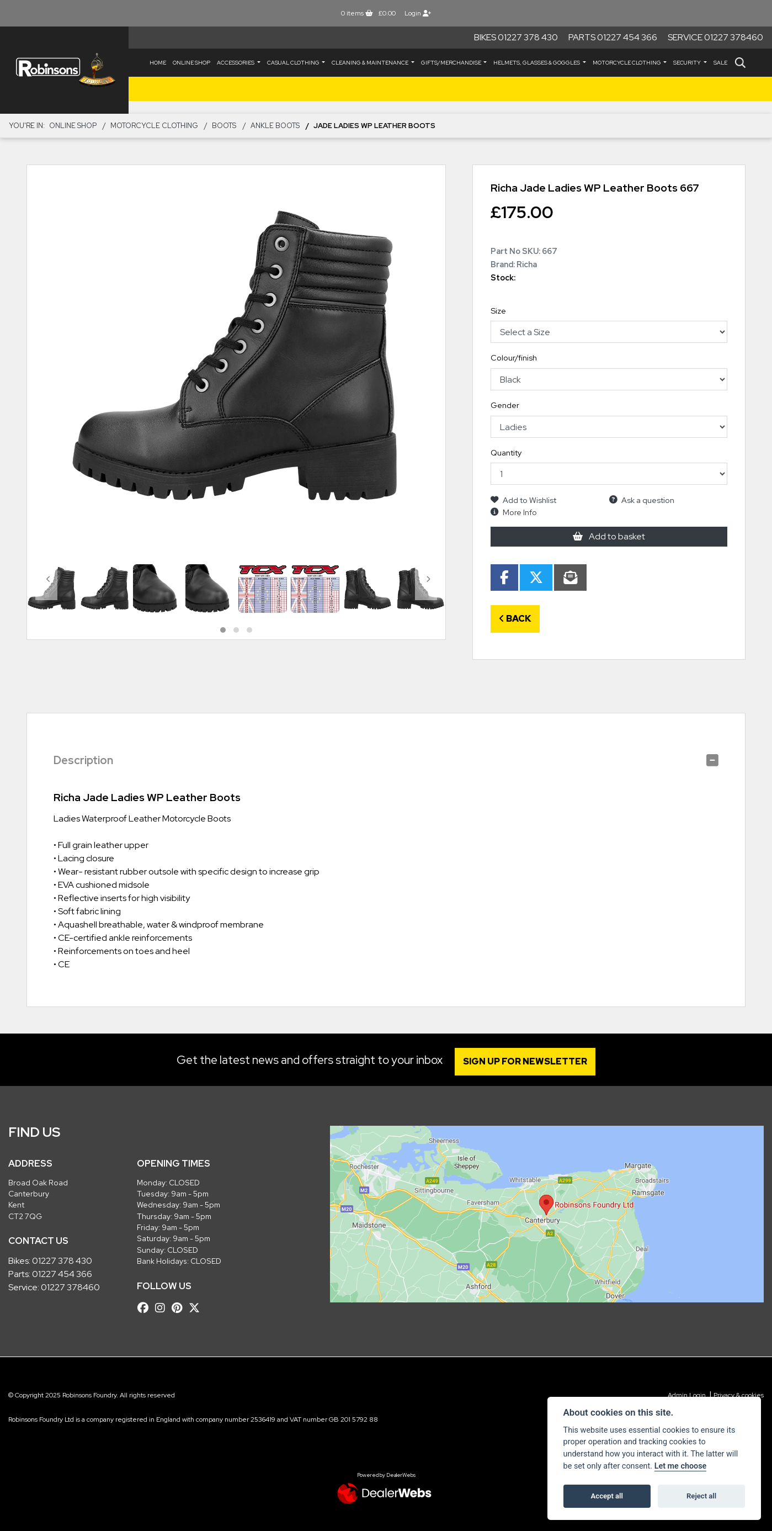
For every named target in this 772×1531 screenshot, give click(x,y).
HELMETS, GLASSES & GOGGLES (537, 62)
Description (83, 760)
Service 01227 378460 (715, 37)
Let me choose (680, 1466)
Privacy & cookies (739, 1395)
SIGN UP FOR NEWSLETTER (527, 1061)
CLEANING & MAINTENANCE (370, 62)
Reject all (701, 1496)
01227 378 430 (62, 1261)
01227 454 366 (62, 1274)
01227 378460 (70, 1287)
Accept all (607, 1496)
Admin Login (687, 1395)
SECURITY (687, 62)
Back (515, 618)
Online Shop (191, 62)
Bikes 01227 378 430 (516, 37)
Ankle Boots (275, 125)
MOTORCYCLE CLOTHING (627, 62)
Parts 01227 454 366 (612, 37)
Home (158, 62)
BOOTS (224, 125)
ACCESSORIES (236, 62)
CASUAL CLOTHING (294, 62)
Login (417, 13)
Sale (720, 62)
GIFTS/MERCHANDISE (451, 62)
